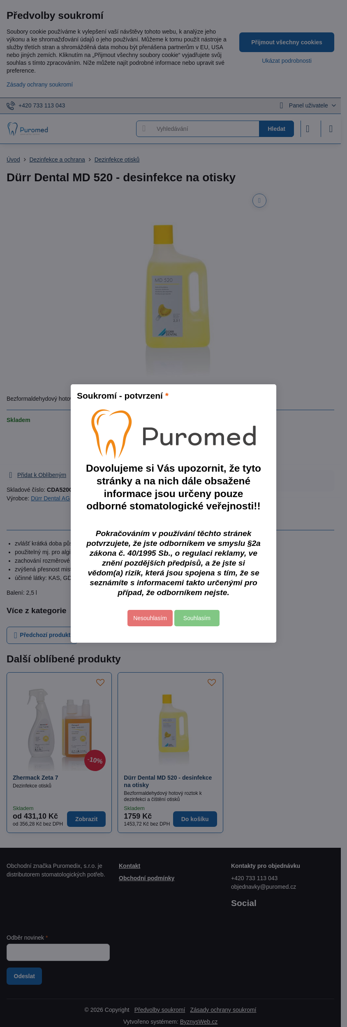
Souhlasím (197, 618)
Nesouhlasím (150, 618)
